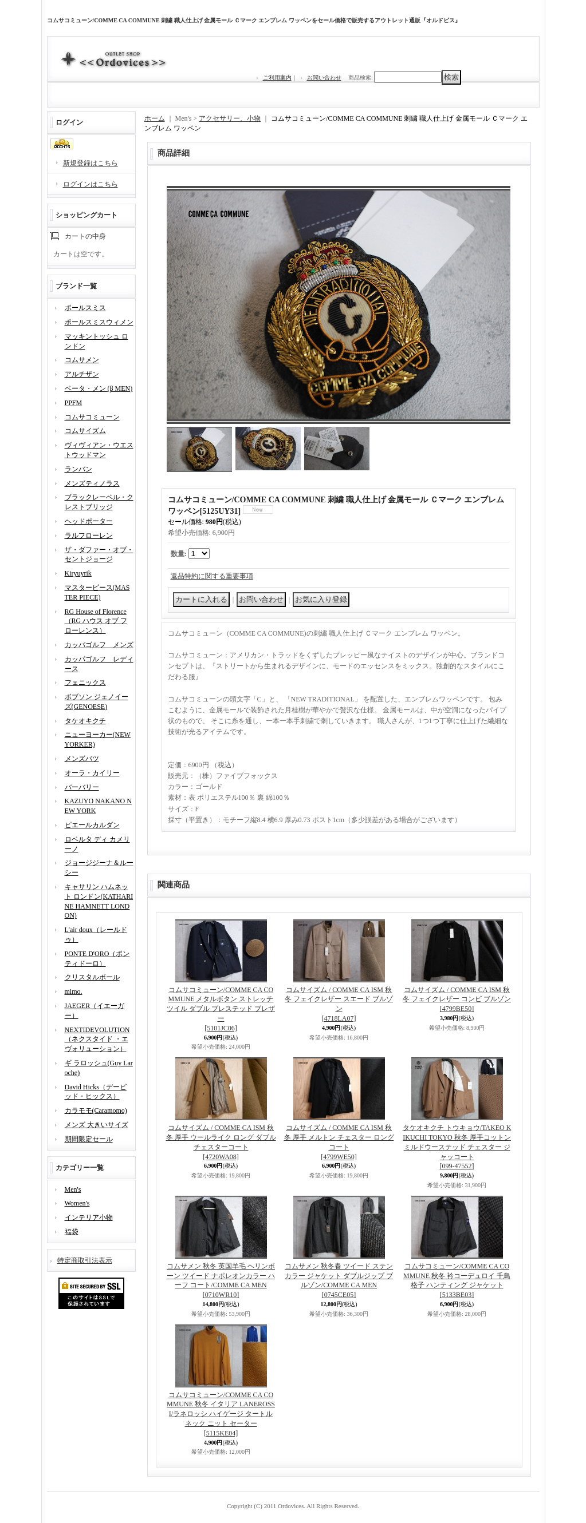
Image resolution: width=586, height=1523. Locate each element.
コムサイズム (85, 431)
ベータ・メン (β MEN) (99, 388)
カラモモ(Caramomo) (96, 1110)
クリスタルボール (92, 977)
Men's (73, 1189)
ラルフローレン (89, 536)
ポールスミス (85, 308)
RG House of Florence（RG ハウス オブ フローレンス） (96, 621)
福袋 (71, 1232)
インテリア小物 (89, 1217)
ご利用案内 (277, 77)
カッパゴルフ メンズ (99, 645)
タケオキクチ (85, 721)
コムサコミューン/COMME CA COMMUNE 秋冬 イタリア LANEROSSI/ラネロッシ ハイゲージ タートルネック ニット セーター (221, 1414)
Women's (77, 1203)
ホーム (154, 118)
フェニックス (85, 683)
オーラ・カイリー (92, 773)
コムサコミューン (92, 417)
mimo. (73, 991)
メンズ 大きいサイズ (96, 1125)
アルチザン (82, 374)
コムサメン (82, 360)
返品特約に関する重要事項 (212, 576)
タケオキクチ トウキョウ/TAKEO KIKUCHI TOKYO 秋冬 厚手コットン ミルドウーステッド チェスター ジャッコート (457, 1147)
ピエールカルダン (92, 825)
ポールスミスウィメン (99, 322)
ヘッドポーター (89, 521)
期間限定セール (89, 1139)
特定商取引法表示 (84, 1260)
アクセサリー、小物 (230, 118)
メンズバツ (82, 759)
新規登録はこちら (90, 163)
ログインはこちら (90, 184)
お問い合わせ (324, 77)
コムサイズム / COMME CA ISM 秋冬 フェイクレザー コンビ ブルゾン (457, 999)
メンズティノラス (92, 483)
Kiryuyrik (78, 573)
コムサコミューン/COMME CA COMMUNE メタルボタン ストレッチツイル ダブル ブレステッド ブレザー (221, 1009)
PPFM (73, 403)
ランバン (78, 469)
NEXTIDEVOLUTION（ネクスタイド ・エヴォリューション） (97, 1039)
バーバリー (82, 787)
